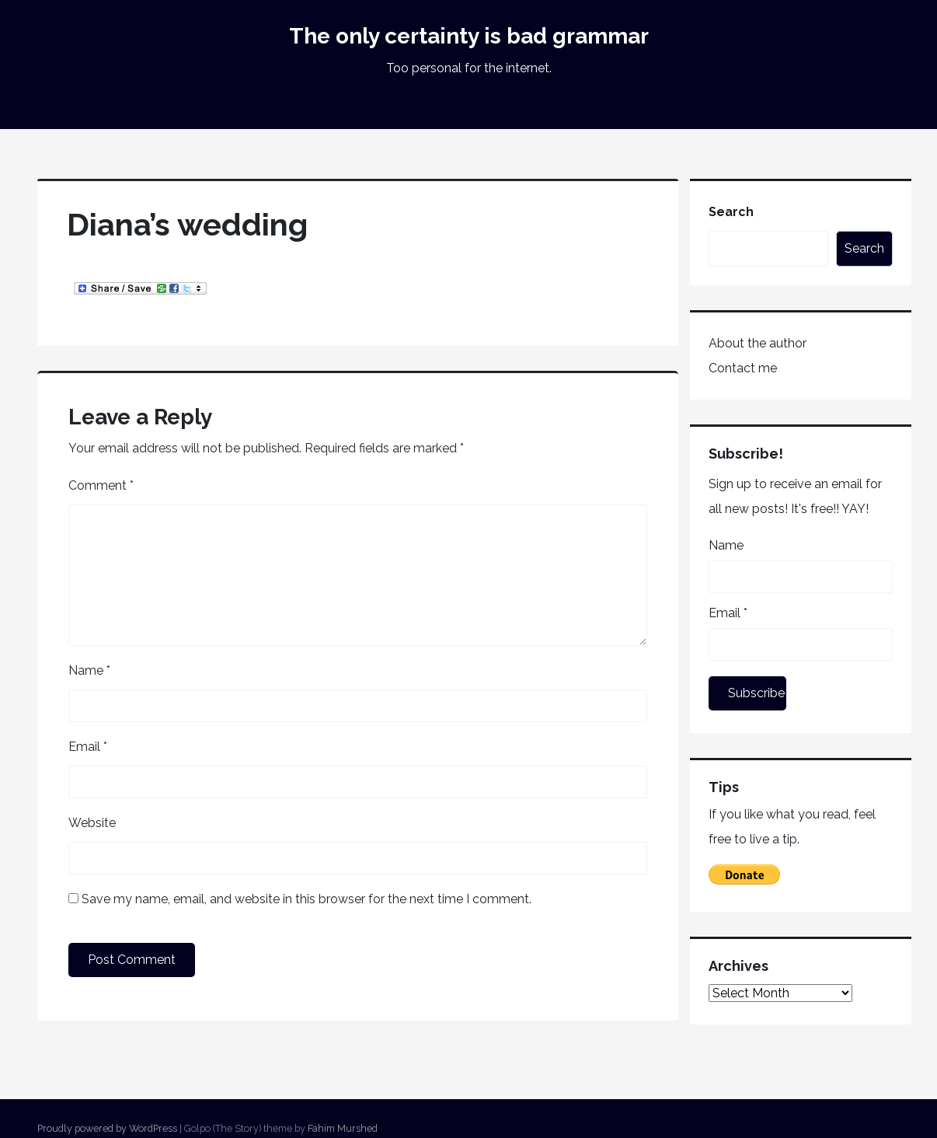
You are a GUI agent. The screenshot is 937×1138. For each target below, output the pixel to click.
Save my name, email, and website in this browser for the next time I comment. (306, 899)
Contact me (743, 368)
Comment (101, 485)
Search (731, 211)
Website (92, 822)
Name (89, 670)
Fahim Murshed (343, 1128)
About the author (757, 343)
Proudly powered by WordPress (107, 1128)
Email (87, 746)
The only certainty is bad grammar (469, 36)
